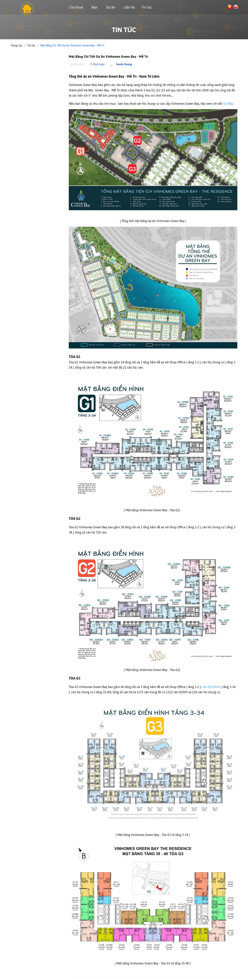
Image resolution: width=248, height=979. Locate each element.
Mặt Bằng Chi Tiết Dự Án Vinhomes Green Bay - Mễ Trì (108, 56)
